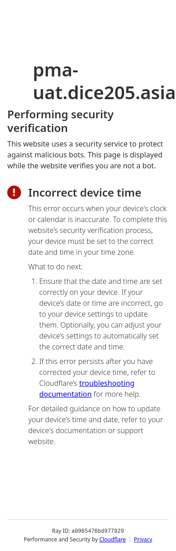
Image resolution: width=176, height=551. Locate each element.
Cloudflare (112, 539)
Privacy (143, 539)
